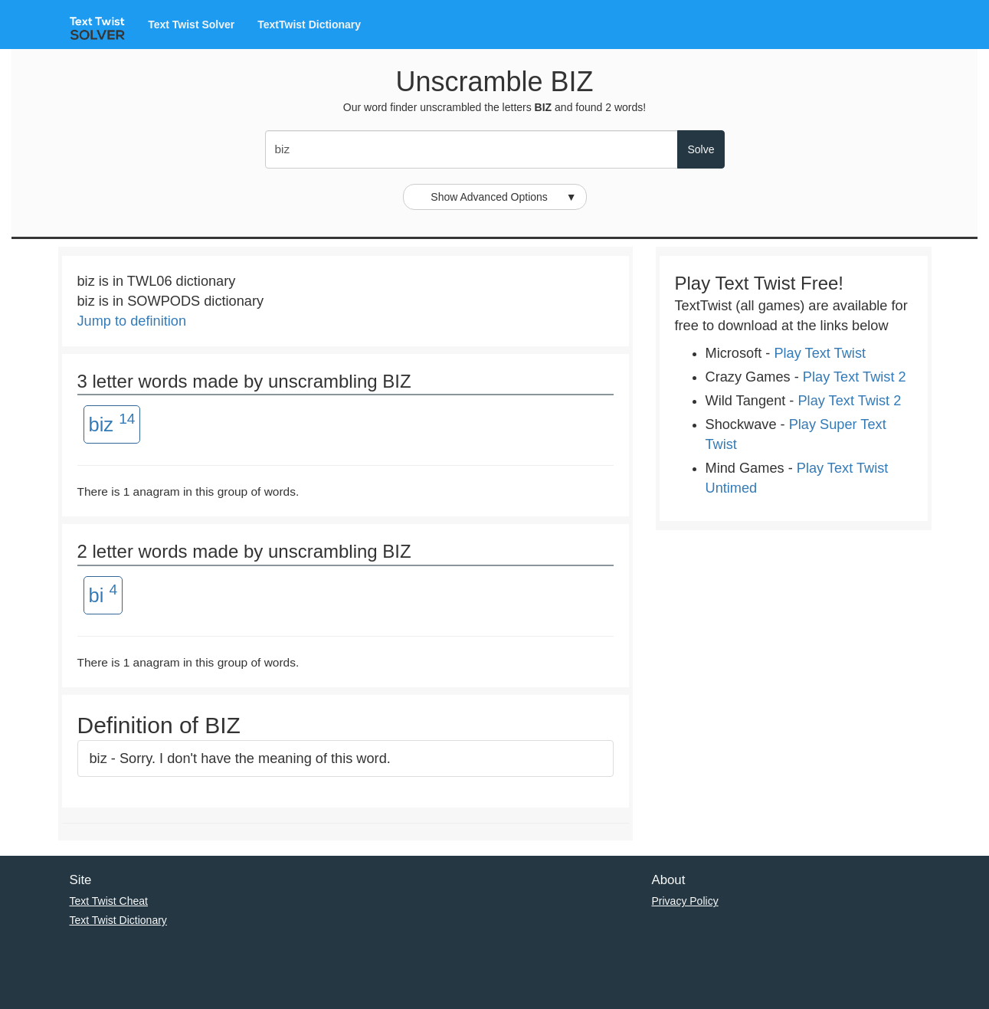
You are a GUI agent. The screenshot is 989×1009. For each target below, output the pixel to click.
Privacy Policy (685, 901)
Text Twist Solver (191, 24)
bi (103, 593)
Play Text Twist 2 (854, 377)
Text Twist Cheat (109, 901)
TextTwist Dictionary (309, 24)
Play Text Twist (820, 353)
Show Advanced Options (503, 197)
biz (112, 423)
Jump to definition (132, 321)
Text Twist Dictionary (118, 920)
